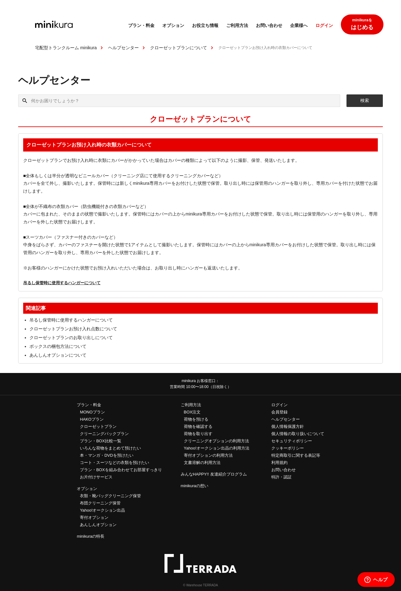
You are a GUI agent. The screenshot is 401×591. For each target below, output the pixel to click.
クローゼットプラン (98, 426)
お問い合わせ (269, 26)
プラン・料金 (141, 26)
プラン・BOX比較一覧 (100, 441)
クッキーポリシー (287, 448)
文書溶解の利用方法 (202, 462)
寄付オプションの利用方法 (208, 455)
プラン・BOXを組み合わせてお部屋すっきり (121, 469)
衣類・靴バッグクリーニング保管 (110, 495)
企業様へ (299, 26)
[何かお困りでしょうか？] (179, 100)
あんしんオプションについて (57, 355)
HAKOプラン (92, 419)
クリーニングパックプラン (104, 433)
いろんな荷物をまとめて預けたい (110, 448)
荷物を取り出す (198, 433)
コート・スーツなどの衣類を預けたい (114, 462)
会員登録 (279, 412)
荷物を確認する (198, 426)
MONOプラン (92, 412)
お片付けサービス (96, 477)
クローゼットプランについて (178, 47)
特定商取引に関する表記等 (295, 455)
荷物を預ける (196, 419)
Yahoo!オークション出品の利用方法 (216, 448)
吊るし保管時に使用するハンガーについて (62, 282)
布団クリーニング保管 (100, 503)
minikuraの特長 (90, 536)
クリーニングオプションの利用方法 (216, 441)
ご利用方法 (237, 26)
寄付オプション (94, 517)
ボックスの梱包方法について (57, 346)
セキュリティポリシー (291, 441)
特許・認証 (281, 477)
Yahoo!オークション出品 (102, 510)
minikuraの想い (194, 485)
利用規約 (279, 462)
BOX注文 (192, 412)
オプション (173, 26)
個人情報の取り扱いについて (297, 433)
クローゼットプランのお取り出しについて (71, 337)
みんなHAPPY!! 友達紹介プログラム (214, 474)
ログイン (324, 26)
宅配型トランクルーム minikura (66, 47)
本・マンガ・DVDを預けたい (106, 455)
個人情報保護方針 (287, 426)
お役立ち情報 (205, 26)
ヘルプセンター (123, 47)
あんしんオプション (98, 524)
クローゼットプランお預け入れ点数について (73, 328)
